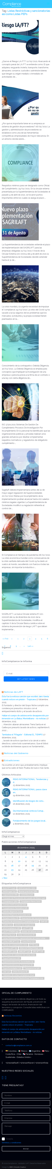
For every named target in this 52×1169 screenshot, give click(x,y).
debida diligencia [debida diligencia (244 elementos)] (12, 911)
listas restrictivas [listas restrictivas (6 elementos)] (26, 935)
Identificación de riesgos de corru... (28, 801)
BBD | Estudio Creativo (18, 1167)
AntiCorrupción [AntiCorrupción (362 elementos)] (26, 888)
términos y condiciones (11, 1143)
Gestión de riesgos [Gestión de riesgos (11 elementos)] (24, 925)
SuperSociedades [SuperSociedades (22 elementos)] (12, 968)
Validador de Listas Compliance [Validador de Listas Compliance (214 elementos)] (18, 975)
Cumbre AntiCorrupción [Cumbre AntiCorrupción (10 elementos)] (14, 905)
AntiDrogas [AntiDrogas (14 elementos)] (9, 891)
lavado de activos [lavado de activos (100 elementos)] (31, 932)
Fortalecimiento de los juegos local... (29, 821)
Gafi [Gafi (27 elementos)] (44, 921)
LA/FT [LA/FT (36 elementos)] (27, 928)
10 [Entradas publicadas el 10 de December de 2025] (19, 861)
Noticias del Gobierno (16, 753)
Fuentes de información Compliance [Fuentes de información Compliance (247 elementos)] (20, 921)
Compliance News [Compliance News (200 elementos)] (30, 901)
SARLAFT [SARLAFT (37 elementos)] (24, 952)
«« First (5, 639)
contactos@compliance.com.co (19, 1045)
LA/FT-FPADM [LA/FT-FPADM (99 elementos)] (11, 932)
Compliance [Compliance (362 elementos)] (10, 901)
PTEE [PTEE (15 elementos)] (34, 945)
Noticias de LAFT (13, 692)
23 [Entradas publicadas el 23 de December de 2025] (12, 870)
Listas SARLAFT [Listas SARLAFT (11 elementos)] (11, 942)
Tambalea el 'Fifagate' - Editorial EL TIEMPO (22, 734)
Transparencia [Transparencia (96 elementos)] (32, 968)
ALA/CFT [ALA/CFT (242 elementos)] (9, 888)
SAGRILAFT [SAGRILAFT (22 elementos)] (9, 952)
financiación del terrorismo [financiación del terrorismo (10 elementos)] (34, 918)
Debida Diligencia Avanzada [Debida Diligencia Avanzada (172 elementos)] (16, 915)
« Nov (4, 878)
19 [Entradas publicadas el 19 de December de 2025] (33, 865)
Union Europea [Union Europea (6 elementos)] (20, 972)
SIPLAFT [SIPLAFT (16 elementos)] (38, 952)
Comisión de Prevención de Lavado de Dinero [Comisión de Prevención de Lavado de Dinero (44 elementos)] (24, 898)
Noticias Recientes (13, 1016)
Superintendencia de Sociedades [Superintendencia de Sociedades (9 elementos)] (18, 962)
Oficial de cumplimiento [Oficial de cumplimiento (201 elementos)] (15, 945)
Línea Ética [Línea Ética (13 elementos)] (28, 942)
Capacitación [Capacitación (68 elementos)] (10, 895)
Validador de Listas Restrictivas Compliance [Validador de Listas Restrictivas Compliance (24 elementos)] (23, 978)
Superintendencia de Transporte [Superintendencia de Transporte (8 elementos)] (18, 965)
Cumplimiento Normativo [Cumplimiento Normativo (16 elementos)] (15, 908)
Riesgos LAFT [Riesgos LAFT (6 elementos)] (10, 948)
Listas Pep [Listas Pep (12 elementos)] (9, 935)
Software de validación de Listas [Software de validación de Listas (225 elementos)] (19, 955)
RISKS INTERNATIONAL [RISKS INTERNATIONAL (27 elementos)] (31, 948)
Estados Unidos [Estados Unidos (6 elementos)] (10, 918)
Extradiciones (11, 760)
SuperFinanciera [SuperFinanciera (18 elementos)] (11, 958)
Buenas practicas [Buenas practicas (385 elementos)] (28, 891)
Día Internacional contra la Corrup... (28, 811)
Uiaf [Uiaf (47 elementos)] (6, 972)
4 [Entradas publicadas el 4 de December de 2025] (26, 857)
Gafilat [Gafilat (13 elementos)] (7, 925)
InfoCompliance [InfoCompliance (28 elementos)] (11, 928)
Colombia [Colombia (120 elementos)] (27, 895)
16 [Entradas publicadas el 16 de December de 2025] (12, 865)
